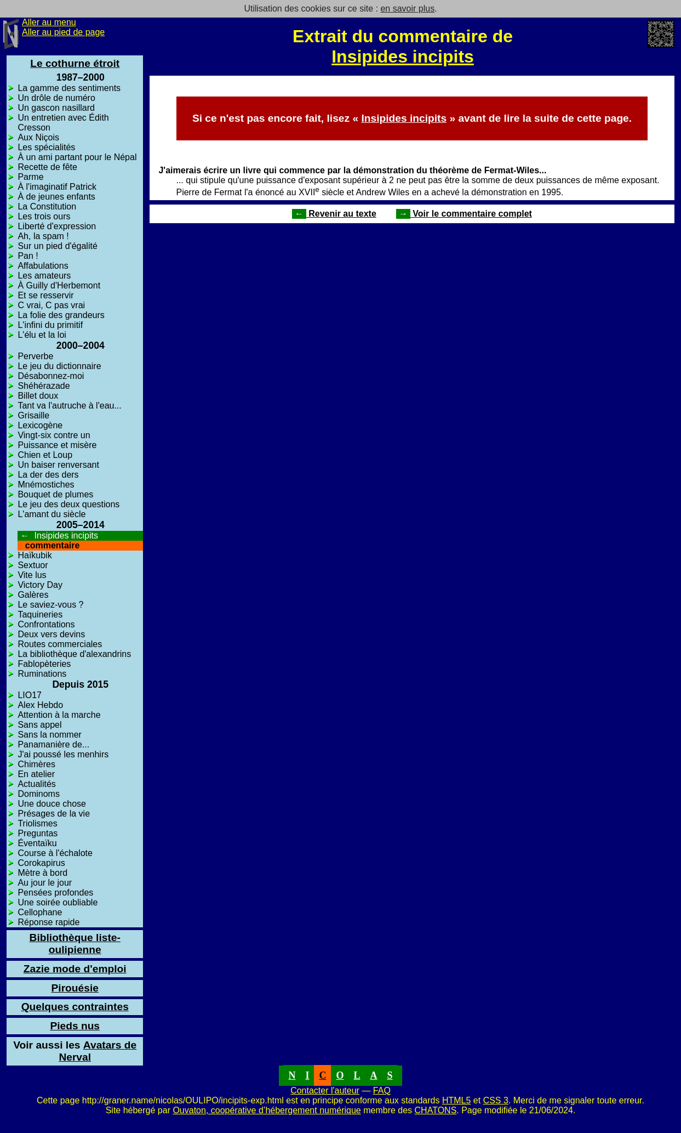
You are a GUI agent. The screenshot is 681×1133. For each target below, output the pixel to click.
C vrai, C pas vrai (51, 305)
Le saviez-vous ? (50, 604)
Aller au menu (49, 22)
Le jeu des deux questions (68, 504)
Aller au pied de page (63, 32)
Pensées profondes (55, 892)
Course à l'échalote (55, 853)
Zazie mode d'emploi (75, 969)
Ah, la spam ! (43, 236)
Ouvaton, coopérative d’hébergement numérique (266, 1110)
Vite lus (32, 575)
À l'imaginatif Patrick (57, 186)
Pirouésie (75, 988)
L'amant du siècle (51, 514)
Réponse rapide (48, 922)
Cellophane (40, 912)
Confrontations (46, 624)
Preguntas (38, 833)
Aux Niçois (38, 137)
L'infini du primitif (50, 325)
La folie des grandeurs (61, 315)
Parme (30, 177)
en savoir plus (407, 8)
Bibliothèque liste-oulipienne (75, 943)
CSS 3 (495, 1100)
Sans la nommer (50, 734)
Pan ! (28, 255)
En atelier (36, 774)
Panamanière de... (53, 744)
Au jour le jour (45, 882)
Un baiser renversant (58, 464)
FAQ (382, 1090)
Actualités (36, 784)
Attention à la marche (59, 715)
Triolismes (37, 823)
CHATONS (436, 1110)
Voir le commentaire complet (464, 213)
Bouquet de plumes (55, 494)
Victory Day (40, 585)
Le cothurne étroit (74, 63)
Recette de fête (47, 167)
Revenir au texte (334, 213)
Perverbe (35, 356)
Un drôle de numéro (56, 98)
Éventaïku (37, 843)
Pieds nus (75, 1026)
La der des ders (48, 474)
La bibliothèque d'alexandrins (74, 654)
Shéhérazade (44, 385)
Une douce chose (52, 803)
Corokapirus (41, 863)
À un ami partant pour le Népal (77, 157)
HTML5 (456, 1100)
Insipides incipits (402, 56)
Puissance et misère (57, 445)
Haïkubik (34, 555)
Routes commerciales (60, 644)
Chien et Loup (45, 455)
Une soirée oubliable (58, 902)
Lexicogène (40, 425)
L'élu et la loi (42, 334)
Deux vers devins (51, 634)
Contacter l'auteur (324, 1090)
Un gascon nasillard (56, 107)
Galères (33, 594)
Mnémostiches (46, 484)
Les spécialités (46, 147)
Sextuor (33, 565)
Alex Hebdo (40, 705)
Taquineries (40, 614)
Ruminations (42, 673)
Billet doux (38, 395)
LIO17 (30, 695)
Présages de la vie (54, 813)
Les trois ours (44, 216)
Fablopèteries (44, 664)
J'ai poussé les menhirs (63, 754)
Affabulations (43, 265)
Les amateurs (44, 275)
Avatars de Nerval (74, 1051)
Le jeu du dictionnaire (59, 366)
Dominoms (38, 793)
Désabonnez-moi (51, 376)
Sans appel (39, 724)
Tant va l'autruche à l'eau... (69, 405)
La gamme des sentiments (69, 88)
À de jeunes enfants (56, 196)
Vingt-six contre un (54, 435)
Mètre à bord (42, 872)
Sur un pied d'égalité (57, 246)
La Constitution (47, 206)
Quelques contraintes (75, 1006)
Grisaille (33, 415)
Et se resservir (45, 295)
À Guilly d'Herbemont (59, 285)
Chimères (36, 764)
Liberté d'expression (57, 226)
